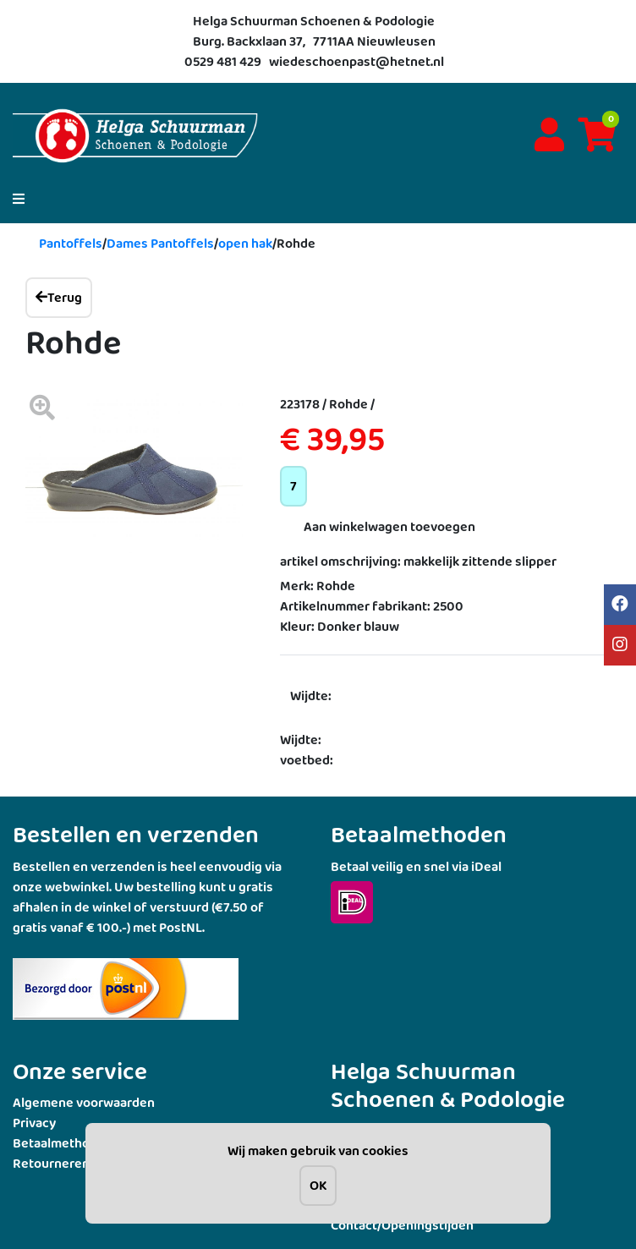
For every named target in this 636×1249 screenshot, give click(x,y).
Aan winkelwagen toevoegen (389, 526)
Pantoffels (70, 243)
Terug (59, 297)
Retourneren (51, 1163)
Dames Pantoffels (160, 243)
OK (318, 1185)
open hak (245, 243)
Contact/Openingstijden (402, 1225)
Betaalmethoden (62, 1143)
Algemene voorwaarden (84, 1102)
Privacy (34, 1122)
